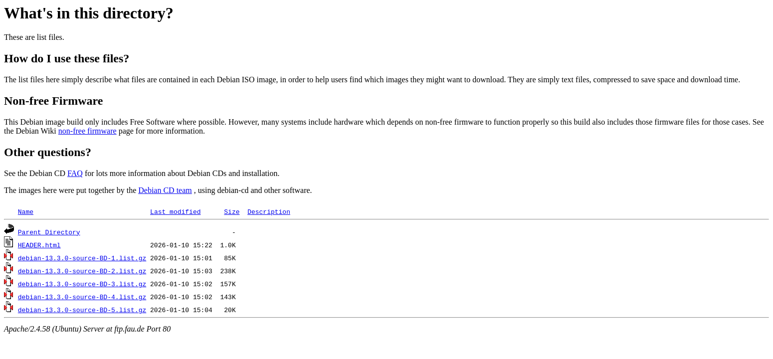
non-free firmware (87, 131)
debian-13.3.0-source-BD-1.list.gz (82, 257)
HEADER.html (39, 244)
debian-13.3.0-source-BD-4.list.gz (82, 296)
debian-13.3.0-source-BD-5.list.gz (82, 309)
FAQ (75, 173)
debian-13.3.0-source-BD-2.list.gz (82, 270)
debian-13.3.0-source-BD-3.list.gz (82, 283)
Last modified (175, 211)
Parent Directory (49, 231)
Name (25, 211)
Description (268, 211)
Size (231, 211)
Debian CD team (165, 190)
